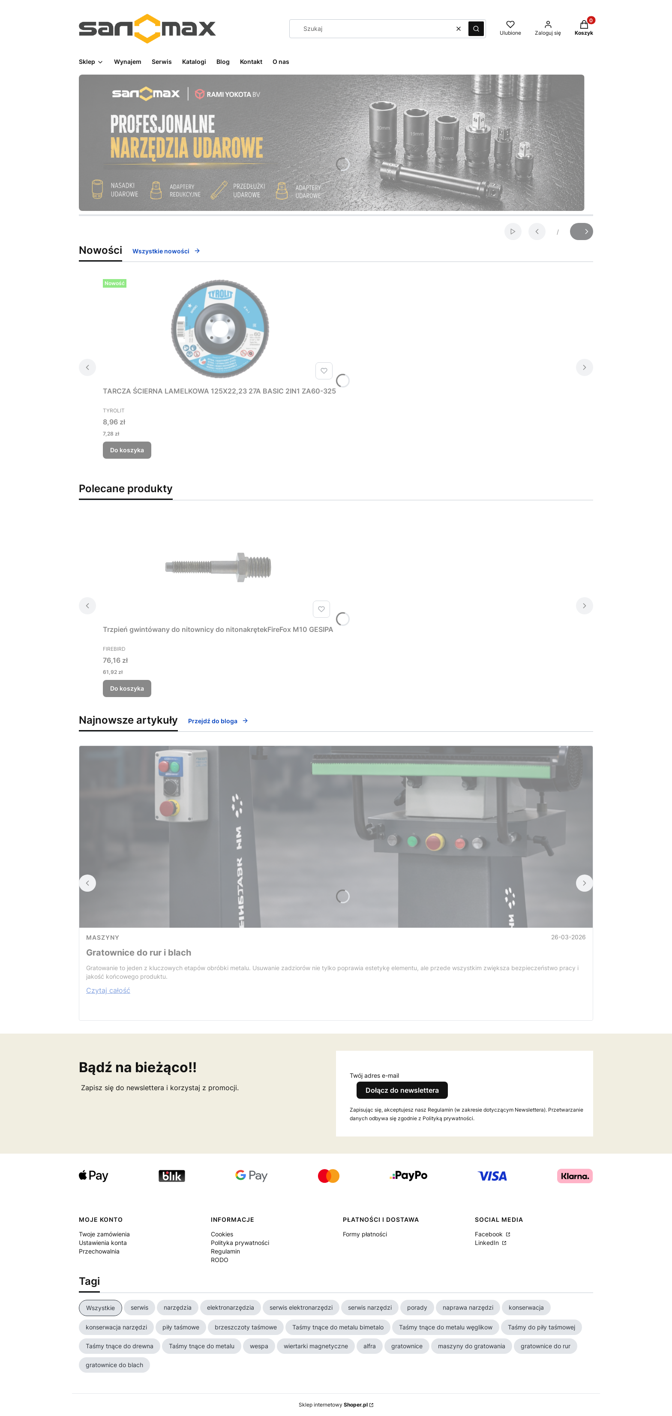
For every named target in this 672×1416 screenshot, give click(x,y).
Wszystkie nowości (166, 251)
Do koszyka (127, 450)
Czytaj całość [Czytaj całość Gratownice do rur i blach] (108, 990)
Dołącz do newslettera (402, 1090)
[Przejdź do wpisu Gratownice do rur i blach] (336, 837)
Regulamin (225, 1251)
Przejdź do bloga (218, 721)
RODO (219, 1259)
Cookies (222, 1234)
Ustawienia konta (103, 1242)
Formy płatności (365, 1234)
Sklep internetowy (333, 1404)
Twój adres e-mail (374, 1075)
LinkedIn (488, 1242)
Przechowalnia (99, 1251)
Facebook (489, 1234)
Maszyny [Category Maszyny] (103, 937)
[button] (476, 28)
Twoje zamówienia (104, 1234)
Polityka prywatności (240, 1242)
